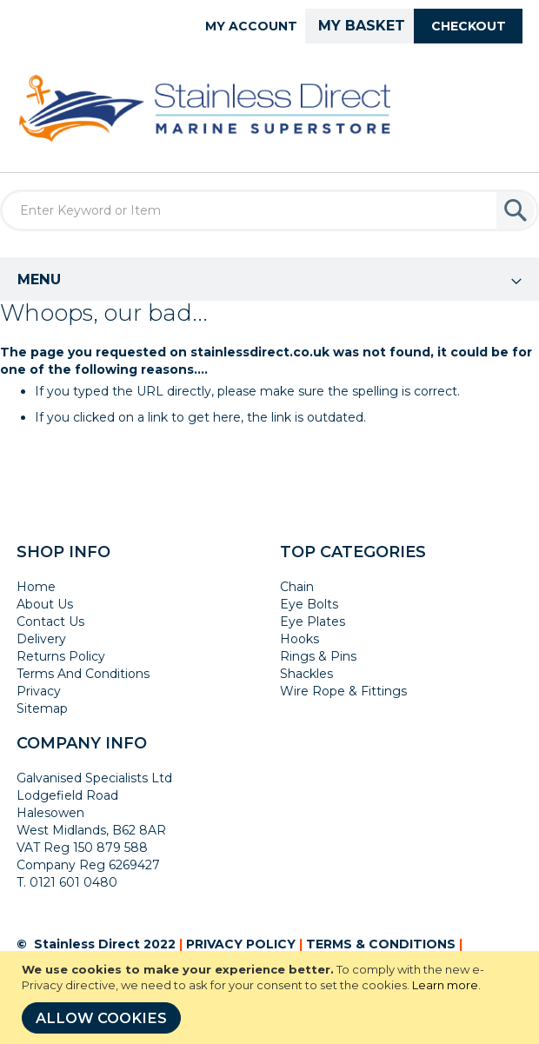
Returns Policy (61, 656)
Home (36, 587)
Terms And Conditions (83, 674)
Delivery (41, 639)
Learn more (445, 985)
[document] (272, 997)
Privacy (39, 691)
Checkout (468, 26)
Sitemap (42, 708)
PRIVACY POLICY (241, 944)
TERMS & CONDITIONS (381, 944)
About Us (45, 604)
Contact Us (50, 621)
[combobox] (269, 210)
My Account (251, 26)
